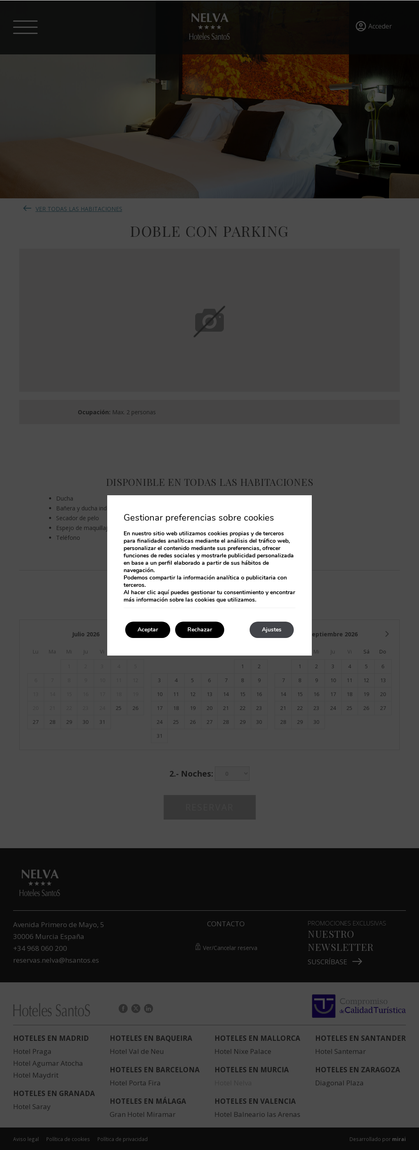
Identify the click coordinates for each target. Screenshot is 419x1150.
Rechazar (199, 629)
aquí (163, 592)
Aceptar (147, 629)
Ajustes (272, 629)
